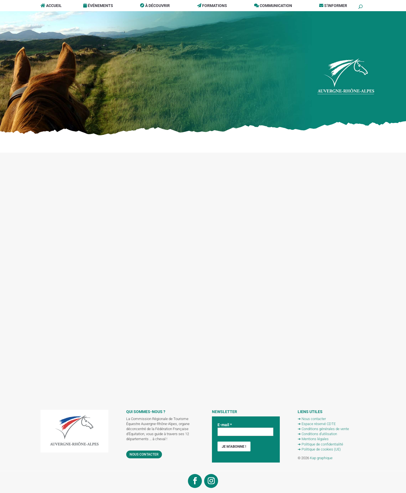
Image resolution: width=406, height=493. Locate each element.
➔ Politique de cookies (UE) (319, 449)
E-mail (225, 425)
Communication (273, 5)
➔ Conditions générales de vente (323, 429)
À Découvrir (155, 5)
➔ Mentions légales (313, 439)
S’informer (333, 5)
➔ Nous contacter (312, 419)
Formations (212, 5)
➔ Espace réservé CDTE (317, 424)
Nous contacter (144, 454)
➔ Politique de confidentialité (320, 444)
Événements (98, 5)
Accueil (51, 5)
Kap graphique (321, 458)
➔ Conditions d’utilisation (317, 434)
